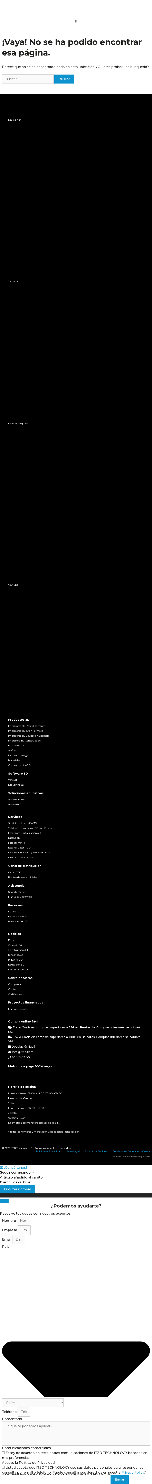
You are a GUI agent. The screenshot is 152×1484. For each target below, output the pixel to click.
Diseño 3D (14, 837)
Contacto (13, 989)
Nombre (9, 1221)
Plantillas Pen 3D (18, 921)
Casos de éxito (16, 945)
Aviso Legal (73, 1151)
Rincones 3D (15, 954)
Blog (11, 940)
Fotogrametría (17, 842)
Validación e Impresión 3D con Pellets (29, 828)
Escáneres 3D (16, 745)
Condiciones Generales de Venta (131, 1151)
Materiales (14, 760)
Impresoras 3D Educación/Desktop (28, 735)
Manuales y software (20, 896)
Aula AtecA (14, 804)
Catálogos (14, 911)
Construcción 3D (18, 949)
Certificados (15, 994)
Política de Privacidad (48, 1151)
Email (7, 1239)
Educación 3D (16, 964)
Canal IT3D (14, 872)
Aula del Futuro (17, 799)
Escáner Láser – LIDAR (21, 847)
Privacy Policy (132, 1472)
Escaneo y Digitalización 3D (24, 832)
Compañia (14, 984)
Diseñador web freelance (124, 1156)
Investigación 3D (18, 969)
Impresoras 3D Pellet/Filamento (26, 725)
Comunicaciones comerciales (26, 1448)
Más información (18, 1008)
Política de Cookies (96, 1151)
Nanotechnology (18, 755)
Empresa (10, 1230)
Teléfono (10, 1412)
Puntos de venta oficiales (22, 877)
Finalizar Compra (17, 1189)
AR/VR (12, 750)
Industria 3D (15, 959)
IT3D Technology (20, 1148)
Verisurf (12, 779)
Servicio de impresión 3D (22, 823)
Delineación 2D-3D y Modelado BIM (29, 852)
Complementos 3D (19, 765)
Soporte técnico (17, 891)
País (5, 1247)
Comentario (12, 1419)
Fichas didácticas (18, 916)
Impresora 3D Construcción (24, 740)
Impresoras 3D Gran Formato (25, 730)
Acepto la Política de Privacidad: (28, 1463)
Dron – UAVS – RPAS (20, 857)
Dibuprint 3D (16, 784)
